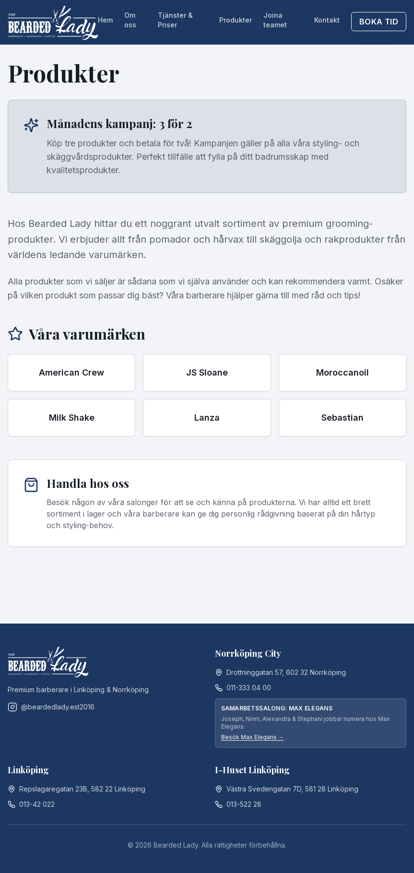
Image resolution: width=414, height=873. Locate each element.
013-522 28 (243, 804)
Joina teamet (275, 20)
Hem (105, 20)
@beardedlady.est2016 (51, 707)
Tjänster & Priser (175, 20)
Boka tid (378, 21)
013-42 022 (37, 804)
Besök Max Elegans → (252, 737)
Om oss (130, 20)
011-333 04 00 (248, 688)
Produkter (235, 20)
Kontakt (327, 20)
